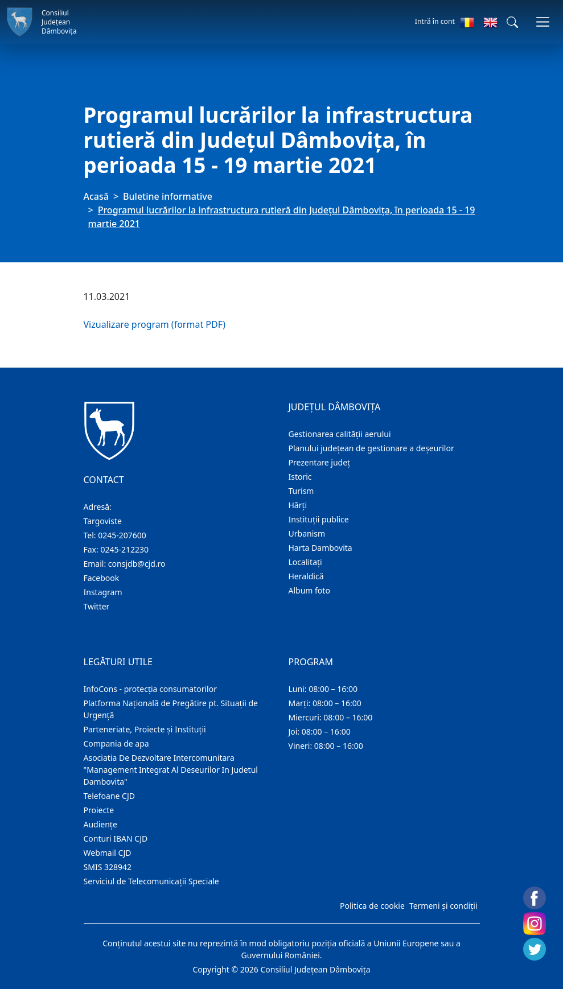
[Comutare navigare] (542, 22)
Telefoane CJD (109, 795)
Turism (301, 490)
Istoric (300, 476)
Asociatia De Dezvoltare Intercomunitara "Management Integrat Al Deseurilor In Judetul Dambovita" (171, 769)
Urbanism (307, 533)
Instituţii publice (319, 519)
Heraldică (306, 576)
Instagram (103, 592)
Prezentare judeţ (320, 462)
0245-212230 (124, 549)
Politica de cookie (372, 905)
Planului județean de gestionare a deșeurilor (371, 448)
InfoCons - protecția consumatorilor (150, 688)
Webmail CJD (107, 852)
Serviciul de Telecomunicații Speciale (151, 881)
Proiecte (99, 810)
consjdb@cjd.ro (137, 563)
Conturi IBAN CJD (116, 838)
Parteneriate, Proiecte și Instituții (145, 729)
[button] (512, 22)
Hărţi (298, 505)
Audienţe (100, 824)
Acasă (96, 196)
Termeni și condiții (443, 905)
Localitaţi (305, 562)
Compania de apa (116, 743)
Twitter (97, 606)
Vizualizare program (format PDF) (155, 324)
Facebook (102, 577)
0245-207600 (122, 535)
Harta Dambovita (320, 547)
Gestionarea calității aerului (340, 433)
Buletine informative (167, 196)
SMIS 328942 (108, 867)
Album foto (309, 590)
